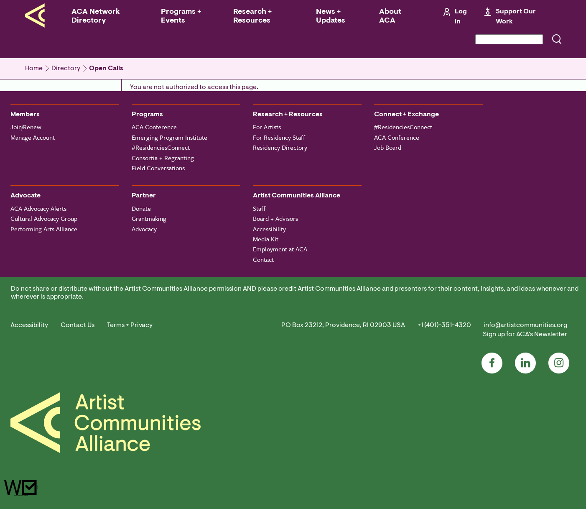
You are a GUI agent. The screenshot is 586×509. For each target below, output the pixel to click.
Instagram (558, 363)
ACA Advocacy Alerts (38, 208)
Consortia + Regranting (163, 157)
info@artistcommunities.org (525, 325)
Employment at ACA (280, 248)
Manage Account (32, 137)
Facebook (492, 363)
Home (34, 68)
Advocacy (144, 228)
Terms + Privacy (130, 325)
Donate (141, 208)
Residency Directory (280, 147)
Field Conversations (158, 167)
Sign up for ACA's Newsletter (525, 334)
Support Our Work (516, 16)
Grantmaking (149, 218)
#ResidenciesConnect (161, 147)
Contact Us (77, 325)
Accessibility (269, 228)
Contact (263, 259)
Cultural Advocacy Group (43, 218)
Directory (65, 68)
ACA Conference (154, 126)
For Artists (267, 126)
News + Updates (330, 16)
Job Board (387, 147)
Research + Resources (252, 16)
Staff (259, 208)
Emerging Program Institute (169, 137)
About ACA (390, 16)
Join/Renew (25, 126)
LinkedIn (525, 363)
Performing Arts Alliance (43, 228)
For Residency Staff (279, 137)
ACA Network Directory (95, 16)
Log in (461, 16)
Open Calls (106, 68)
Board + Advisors (275, 218)
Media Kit (265, 238)
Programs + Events (181, 16)
